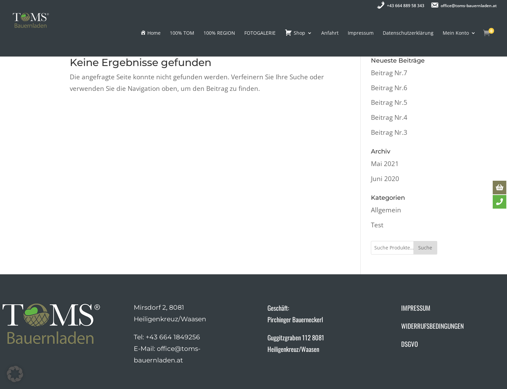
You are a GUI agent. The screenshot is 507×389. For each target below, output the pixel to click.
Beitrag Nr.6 (389, 87)
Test (377, 225)
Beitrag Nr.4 (389, 117)
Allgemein (386, 210)
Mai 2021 (385, 163)
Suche (425, 247)
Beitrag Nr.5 (389, 102)
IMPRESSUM (415, 307)
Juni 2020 (385, 178)
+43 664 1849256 (173, 337)
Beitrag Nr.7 (389, 72)
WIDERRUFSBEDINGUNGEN (432, 325)
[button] (15, 374)
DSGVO (409, 344)
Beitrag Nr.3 (389, 132)
